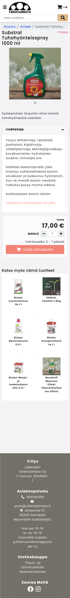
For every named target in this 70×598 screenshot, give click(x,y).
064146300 (35, 497)
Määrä (33, 234)
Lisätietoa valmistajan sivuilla (30, 203)
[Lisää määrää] (61, 233)
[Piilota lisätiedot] (62, 129)
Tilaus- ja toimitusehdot (32, 565)
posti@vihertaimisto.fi (33, 506)
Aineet (25, 26)
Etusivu (10, 26)
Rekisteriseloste (33, 572)
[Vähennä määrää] (43, 233)
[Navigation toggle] (5, 7)
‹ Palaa (62, 32)
